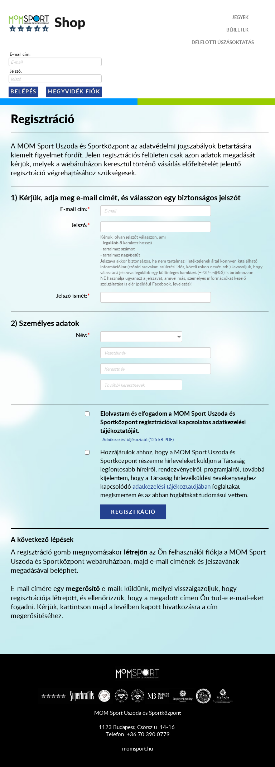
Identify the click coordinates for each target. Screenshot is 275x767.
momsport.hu (137, 748)
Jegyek (240, 17)
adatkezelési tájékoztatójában (171, 486)
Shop (47, 23)
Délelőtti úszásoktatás (223, 42)
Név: (81, 335)
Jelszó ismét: (71, 295)
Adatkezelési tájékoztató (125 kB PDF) (138, 439)
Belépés (23, 91)
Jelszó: (16, 71)
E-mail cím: (20, 54)
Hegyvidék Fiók (74, 91)
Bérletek (237, 29)
